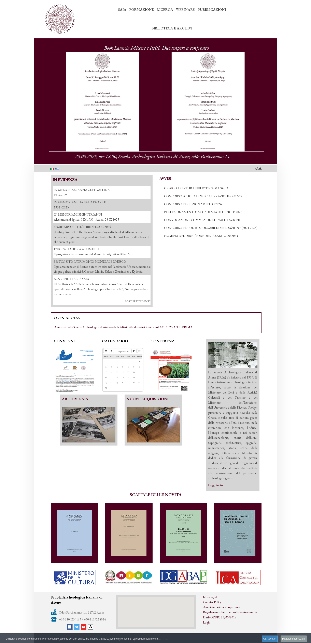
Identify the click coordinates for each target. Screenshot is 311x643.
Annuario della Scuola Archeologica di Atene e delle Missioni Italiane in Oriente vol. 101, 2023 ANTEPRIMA (123, 327)
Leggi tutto (215, 485)
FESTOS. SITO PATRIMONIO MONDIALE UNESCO (90, 261)
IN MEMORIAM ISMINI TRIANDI (78, 214)
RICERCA (165, 9)
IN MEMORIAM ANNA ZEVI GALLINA (82, 190)
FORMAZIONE (141, 9)
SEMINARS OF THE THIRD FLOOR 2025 (82, 227)
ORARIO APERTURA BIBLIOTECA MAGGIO (196, 188)
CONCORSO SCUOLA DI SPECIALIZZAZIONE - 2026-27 (203, 196)
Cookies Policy (212, 602)
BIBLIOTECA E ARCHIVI (172, 28)
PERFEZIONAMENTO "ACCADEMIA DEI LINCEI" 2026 (203, 212)
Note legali (210, 597)
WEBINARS (185, 9)
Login (206, 622)
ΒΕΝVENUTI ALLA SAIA (71, 279)
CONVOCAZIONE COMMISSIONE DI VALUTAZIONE (202, 220)
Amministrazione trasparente (221, 607)
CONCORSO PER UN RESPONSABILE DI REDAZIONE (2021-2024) (210, 228)
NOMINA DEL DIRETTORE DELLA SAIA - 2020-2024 (201, 236)
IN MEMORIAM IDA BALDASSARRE (80, 202)
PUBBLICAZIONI (212, 9)
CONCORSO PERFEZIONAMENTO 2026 (193, 204)
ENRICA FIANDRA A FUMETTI (76, 249)
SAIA (122, 9)
